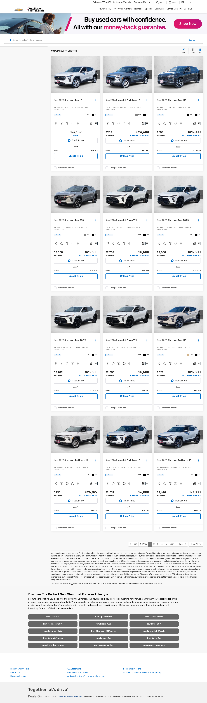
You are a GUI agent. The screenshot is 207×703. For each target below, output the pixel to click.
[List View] (200, 51)
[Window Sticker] (96, 123)
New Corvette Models (103, 645)
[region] (76, 150)
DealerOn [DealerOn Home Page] (62, 696)
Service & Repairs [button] (174, 9)
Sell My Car (159, 9)
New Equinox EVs (103, 638)
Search (192, 40)
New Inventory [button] (105, 9)
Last (182, 544)
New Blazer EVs (154, 638)
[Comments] (91, 123)
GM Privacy (78, 696)
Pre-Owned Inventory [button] (123, 9)
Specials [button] (148, 9)
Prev (143, 544)
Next (173, 544)
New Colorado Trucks (53, 638)
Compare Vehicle (66, 168)
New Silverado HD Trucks (154, 631)
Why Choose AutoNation (77, 672)
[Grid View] (193, 51)
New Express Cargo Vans (154, 645)
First (133, 544)
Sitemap (70, 696)
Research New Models (19, 669)
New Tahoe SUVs (154, 624)
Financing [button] (138, 9)
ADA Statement (74, 669)
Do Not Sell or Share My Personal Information (86, 676)
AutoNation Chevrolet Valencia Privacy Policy (142, 672)
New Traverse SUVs (154, 617)
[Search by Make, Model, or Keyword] (99, 40)
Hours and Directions (132, 669)
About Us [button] (188, 9)
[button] (97, 74)
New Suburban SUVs (53, 631)
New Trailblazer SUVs (53, 624)
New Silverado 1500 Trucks (103, 631)
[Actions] (95, 100)
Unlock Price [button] (76, 156)
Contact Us (15, 672)
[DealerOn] (35, 696)
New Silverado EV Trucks (53, 645)
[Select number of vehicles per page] (196, 544)
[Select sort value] (185, 51)
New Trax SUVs (53, 617)
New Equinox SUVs (103, 617)
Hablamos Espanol (18, 676)
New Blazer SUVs (103, 624)
